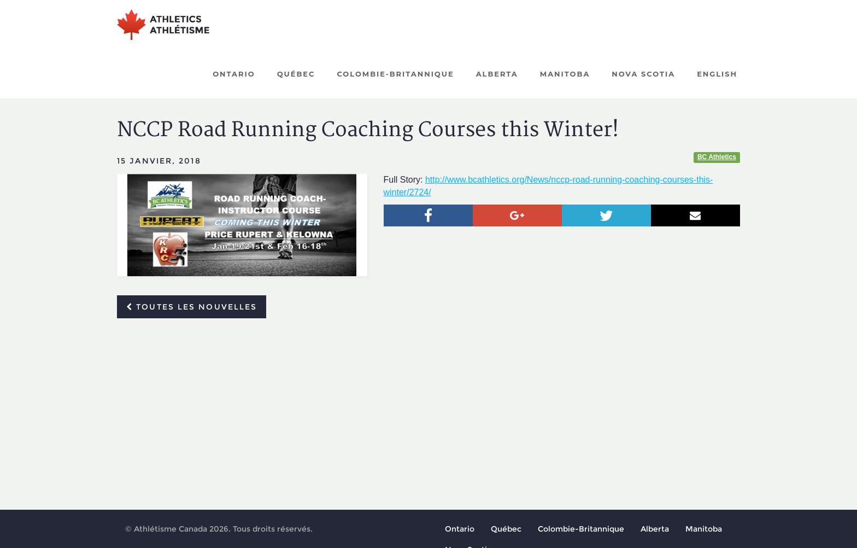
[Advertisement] (428, 408)
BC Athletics (716, 157)
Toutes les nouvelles (191, 307)
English (717, 73)
